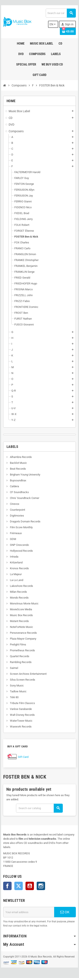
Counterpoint (17, 509)
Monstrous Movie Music (24, 603)
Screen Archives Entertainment (28, 673)
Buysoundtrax (17, 480)
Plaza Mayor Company (22, 638)
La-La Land (16, 580)
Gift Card (23, 756)
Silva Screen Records (22, 679)
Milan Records (18, 591)
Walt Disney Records (22, 714)
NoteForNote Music (21, 626)
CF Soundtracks (19, 492)
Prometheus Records (22, 650)
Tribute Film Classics (22, 703)
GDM (12, 539)
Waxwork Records (20, 726)
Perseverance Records (23, 632)
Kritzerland (16, 562)
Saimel (13, 668)
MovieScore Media (20, 609)
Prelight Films (17, 644)
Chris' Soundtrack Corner (24, 498)
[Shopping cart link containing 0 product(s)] (68, 31)
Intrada (13, 556)
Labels (12, 447)
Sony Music (16, 685)
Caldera (14, 486)
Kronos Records (19, 568)
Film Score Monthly (21, 527)
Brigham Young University (24, 474)
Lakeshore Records (21, 585)
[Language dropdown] (53, 24)
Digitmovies (16, 515)
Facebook (7, 886)
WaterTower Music (20, 720)
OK (65, 912)
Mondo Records (19, 597)
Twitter (18, 886)
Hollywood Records (21, 550)
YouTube (29, 886)
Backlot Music (18, 462)
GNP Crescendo (19, 544)
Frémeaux (15, 533)
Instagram (41, 886)
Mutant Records (19, 621)
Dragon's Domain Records (24, 521)
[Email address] (28, 912)
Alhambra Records (20, 457)
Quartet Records (19, 656)
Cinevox (14, 503)
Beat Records (17, 468)
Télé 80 (14, 697)
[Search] (61, 13)
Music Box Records (21, 615)
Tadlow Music (18, 691)
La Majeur (15, 574)
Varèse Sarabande (20, 709)
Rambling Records (20, 662)
